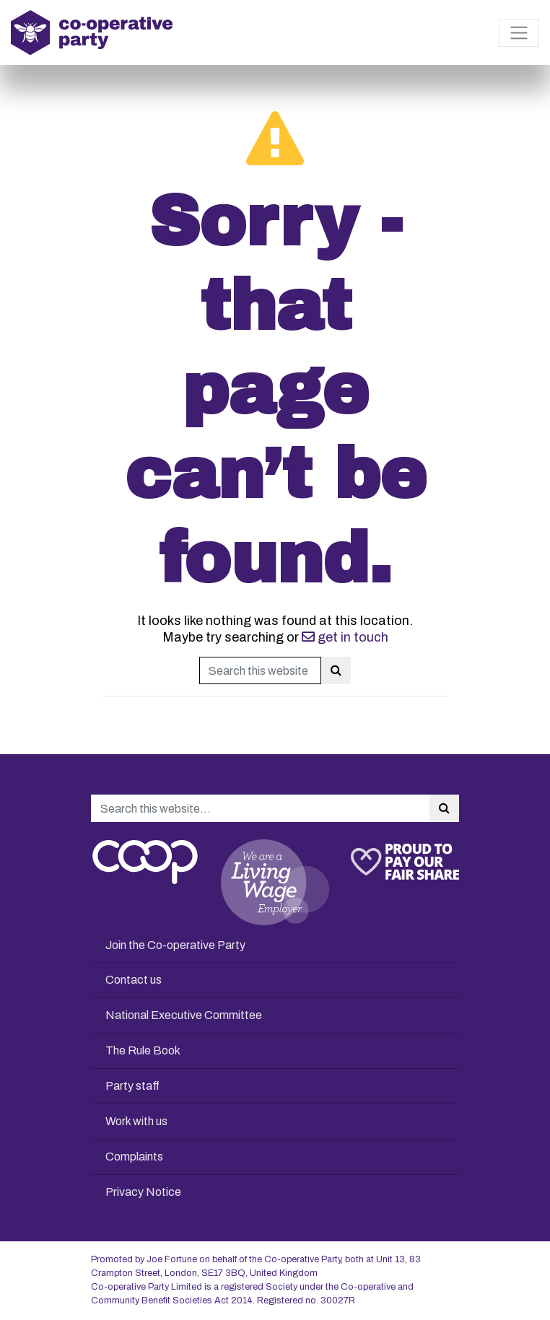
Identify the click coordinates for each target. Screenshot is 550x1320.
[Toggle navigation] (519, 33)
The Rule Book (142, 1050)
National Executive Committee (183, 1015)
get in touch (345, 637)
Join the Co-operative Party (175, 945)
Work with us (136, 1121)
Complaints (134, 1156)
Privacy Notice (143, 1192)
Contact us (133, 980)
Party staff (132, 1086)
